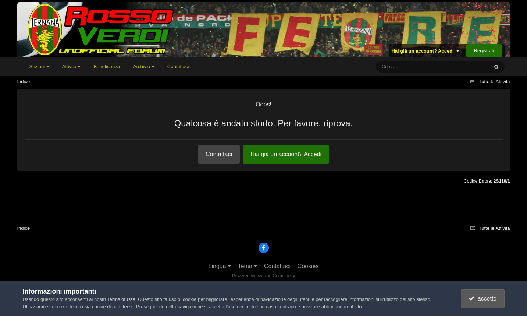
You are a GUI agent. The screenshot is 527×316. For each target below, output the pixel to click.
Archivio (143, 66)
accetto (482, 298)
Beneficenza (106, 66)
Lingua (220, 266)
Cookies (308, 266)
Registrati (484, 50)
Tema (247, 266)
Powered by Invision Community (263, 275)
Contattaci (178, 66)
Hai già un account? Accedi (425, 51)
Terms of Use (121, 299)
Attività (71, 66)
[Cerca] (416, 67)
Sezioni (39, 66)
